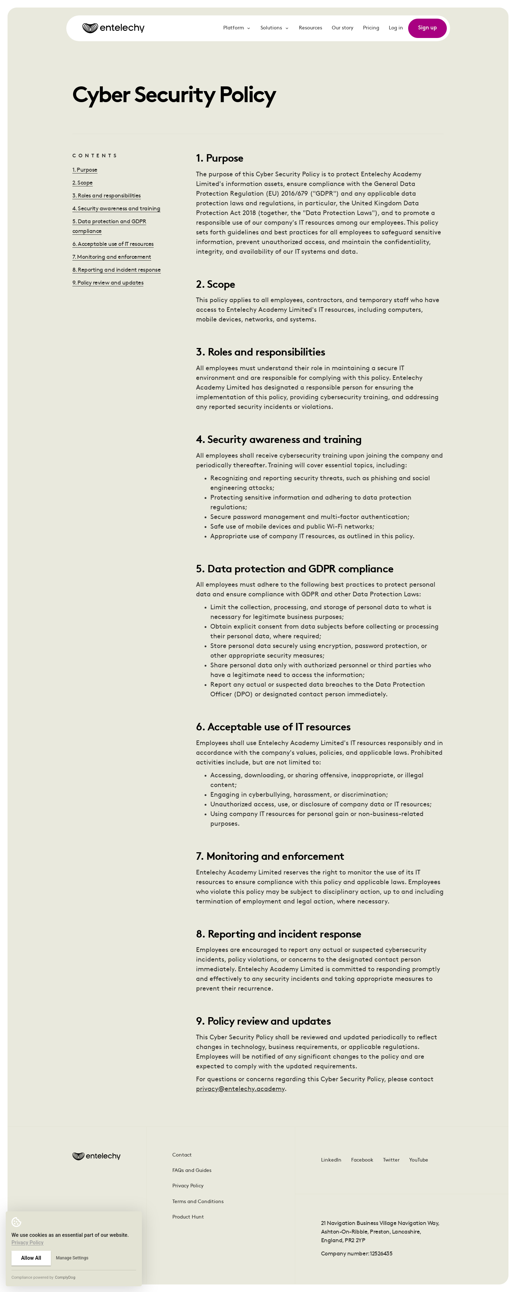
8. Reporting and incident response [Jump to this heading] (116, 270)
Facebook (362, 1160)
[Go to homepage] (113, 28)
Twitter (391, 1160)
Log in (396, 28)
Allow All (31, 1258)
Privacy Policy (188, 1186)
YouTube (418, 1160)
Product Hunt (188, 1217)
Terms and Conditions (198, 1202)
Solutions (275, 28)
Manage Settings (72, 1257)
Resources (310, 28)
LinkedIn (331, 1160)
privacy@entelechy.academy (240, 1089)
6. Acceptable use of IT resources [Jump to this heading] (113, 244)
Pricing (371, 28)
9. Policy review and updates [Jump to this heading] (108, 283)
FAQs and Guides (191, 1170)
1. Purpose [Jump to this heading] (84, 170)
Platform (237, 28)
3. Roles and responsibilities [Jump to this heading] (106, 196)
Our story (342, 28)
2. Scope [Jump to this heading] (82, 183)
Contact (182, 1155)
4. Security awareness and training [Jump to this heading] (116, 209)
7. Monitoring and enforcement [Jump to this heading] (111, 257)
